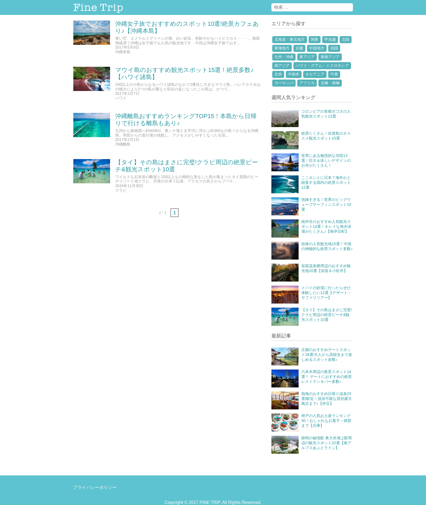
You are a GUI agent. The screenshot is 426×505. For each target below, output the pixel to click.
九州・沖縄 (283, 57)
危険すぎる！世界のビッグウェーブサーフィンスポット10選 (326, 204)
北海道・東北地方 (289, 39)
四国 (334, 48)
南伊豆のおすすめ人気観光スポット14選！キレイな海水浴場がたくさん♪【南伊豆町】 (326, 226)
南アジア (282, 65)
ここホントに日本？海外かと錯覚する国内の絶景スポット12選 (326, 182)
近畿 (299, 48)
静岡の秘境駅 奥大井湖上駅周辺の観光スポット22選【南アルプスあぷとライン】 (326, 443)
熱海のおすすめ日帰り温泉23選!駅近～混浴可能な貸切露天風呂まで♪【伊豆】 (326, 399)
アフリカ (307, 83)
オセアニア (314, 74)
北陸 (345, 39)
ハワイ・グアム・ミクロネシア (322, 65)
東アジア (307, 57)
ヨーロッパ (283, 83)
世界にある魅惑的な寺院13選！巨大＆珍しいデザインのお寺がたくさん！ (326, 160)
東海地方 (282, 48)
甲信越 (330, 39)
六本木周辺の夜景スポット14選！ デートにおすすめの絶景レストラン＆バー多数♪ (326, 377)
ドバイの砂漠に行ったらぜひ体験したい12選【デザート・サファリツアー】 (326, 293)
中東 (334, 74)
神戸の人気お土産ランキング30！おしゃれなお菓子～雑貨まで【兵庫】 (326, 421)
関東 (314, 39)
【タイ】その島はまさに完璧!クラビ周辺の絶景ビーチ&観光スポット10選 (326, 315)
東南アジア (330, 57)
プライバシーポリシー (95, 487)
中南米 (293, 74)
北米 (278, 74)
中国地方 (316, 48)
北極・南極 (330, 83)
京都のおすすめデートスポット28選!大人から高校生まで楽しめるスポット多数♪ (326, 355)
